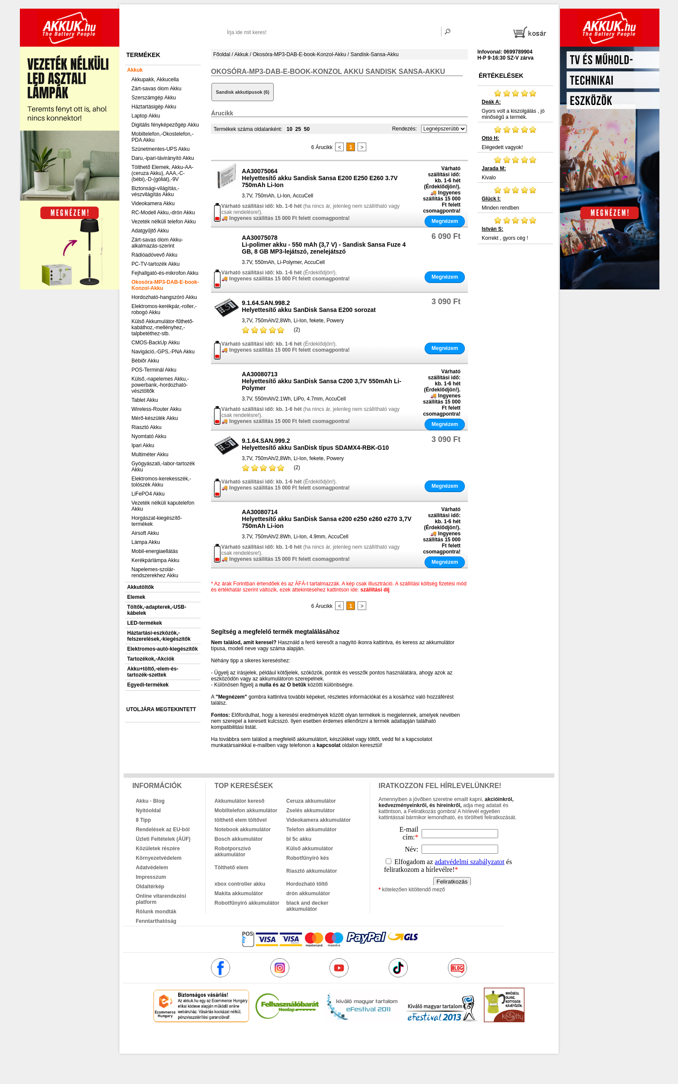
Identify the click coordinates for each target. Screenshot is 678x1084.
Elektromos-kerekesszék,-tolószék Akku (161, 482)
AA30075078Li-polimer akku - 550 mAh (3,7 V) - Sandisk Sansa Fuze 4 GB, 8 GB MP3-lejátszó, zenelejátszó (324, 244)
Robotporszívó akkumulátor (232, 852)
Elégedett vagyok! (515, 137)
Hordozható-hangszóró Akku (164, 297)
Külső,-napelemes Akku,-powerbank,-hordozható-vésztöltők (160, 385)
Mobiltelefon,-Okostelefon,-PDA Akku (162, 137)
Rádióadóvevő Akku (154, 255)
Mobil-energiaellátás (154, 551)
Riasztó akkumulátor (311, 871)
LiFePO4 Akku (148, 494)
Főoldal (221, 54)
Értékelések (501, 75)
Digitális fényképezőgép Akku (165, 125)
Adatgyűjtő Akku (150, 231)
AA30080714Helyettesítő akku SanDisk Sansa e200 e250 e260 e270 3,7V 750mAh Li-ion (326, 519)
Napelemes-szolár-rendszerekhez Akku (154, 572)
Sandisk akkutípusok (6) (242, 92)
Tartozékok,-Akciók (150, 659)
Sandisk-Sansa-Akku (375, 54)
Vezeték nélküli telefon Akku (163, 222)
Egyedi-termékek (148, 685)
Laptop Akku (145, 116)
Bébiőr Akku (145, 361)
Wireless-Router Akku (156, 409)
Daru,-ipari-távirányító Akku (162, 158)
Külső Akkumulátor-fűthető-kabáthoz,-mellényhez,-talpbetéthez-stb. (162, 327)
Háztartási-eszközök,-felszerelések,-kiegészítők (159, 636)
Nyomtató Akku (148, 436)
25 (298, 129)
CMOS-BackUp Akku (155, 343)
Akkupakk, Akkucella (155, 79)
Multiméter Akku (149, 454)
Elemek (136, 597)
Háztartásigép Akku (153, 107)
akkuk (292, 1041)
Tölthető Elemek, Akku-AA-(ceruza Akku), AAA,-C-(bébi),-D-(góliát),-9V (162, 173)
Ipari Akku (142, 445)
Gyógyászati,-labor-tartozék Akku (163, 467)
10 (289, 129)
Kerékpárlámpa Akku (155, 560)
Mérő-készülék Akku (154, 418)
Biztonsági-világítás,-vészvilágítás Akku (155, 191)
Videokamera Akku (153, 203)
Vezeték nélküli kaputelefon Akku (162, 506)
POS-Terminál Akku (153, 370)
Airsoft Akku (145, 533)
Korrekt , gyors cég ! (515, 228)
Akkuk (135, 70)
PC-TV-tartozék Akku (155, 264)
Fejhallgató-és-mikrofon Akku (164, 273)
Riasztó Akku (146, 427)
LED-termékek (144, 623)
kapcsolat (328, 745)
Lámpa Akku (145, 542)
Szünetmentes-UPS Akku (160, 149)
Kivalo (515, 168)
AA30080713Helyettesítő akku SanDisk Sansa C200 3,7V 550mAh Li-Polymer (321, 381)
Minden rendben (515, 198)
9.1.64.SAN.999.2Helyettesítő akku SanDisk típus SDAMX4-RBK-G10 (315, 444)
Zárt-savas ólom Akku (156, 89)
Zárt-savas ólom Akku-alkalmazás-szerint (157, 243)
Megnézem (445, 221)
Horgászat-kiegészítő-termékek (156, 521)
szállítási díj (375, 590)
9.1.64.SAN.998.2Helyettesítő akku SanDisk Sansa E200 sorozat (309, 306)
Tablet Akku (144, 400)
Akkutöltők (140, 587)
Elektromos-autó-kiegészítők (162, 649)
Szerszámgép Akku (153, 98)
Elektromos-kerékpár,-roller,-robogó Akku (164, 309)
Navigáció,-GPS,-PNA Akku (163, 352)
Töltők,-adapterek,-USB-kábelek (156, 610)
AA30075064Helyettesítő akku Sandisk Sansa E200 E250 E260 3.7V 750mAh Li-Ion (319, 178)
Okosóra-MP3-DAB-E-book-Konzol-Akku (165, 285)
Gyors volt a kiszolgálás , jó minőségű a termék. (515, 104)
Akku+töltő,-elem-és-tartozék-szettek (152, 672)
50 (307, 129)
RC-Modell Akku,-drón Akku (163, 213)
